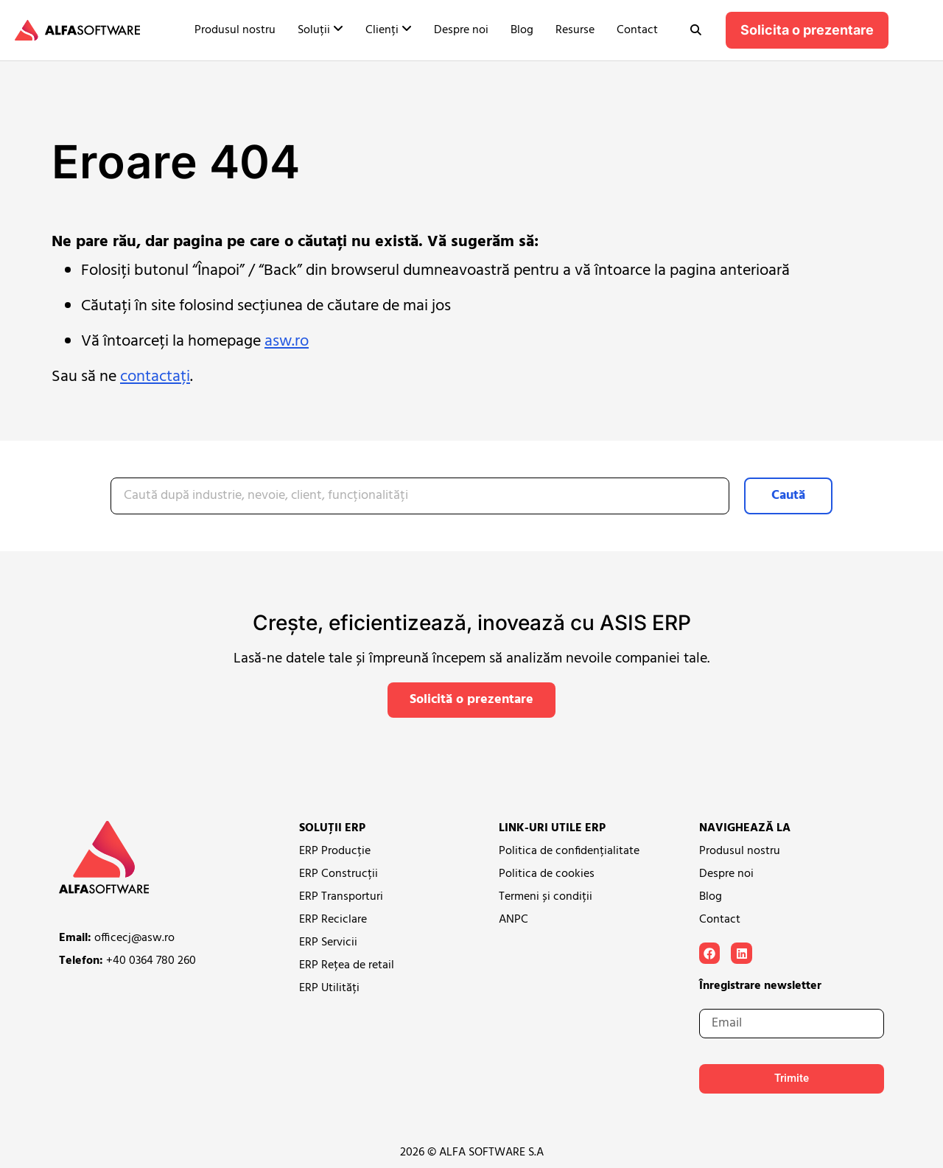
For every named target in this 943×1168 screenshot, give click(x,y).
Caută (788, 495)
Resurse (575, 30)
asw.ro (286, 341)
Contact (637, 30)
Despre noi (461, 30)
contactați (155, 377)
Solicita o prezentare (807, 30)
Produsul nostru (235, 30)
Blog (522, 30)
